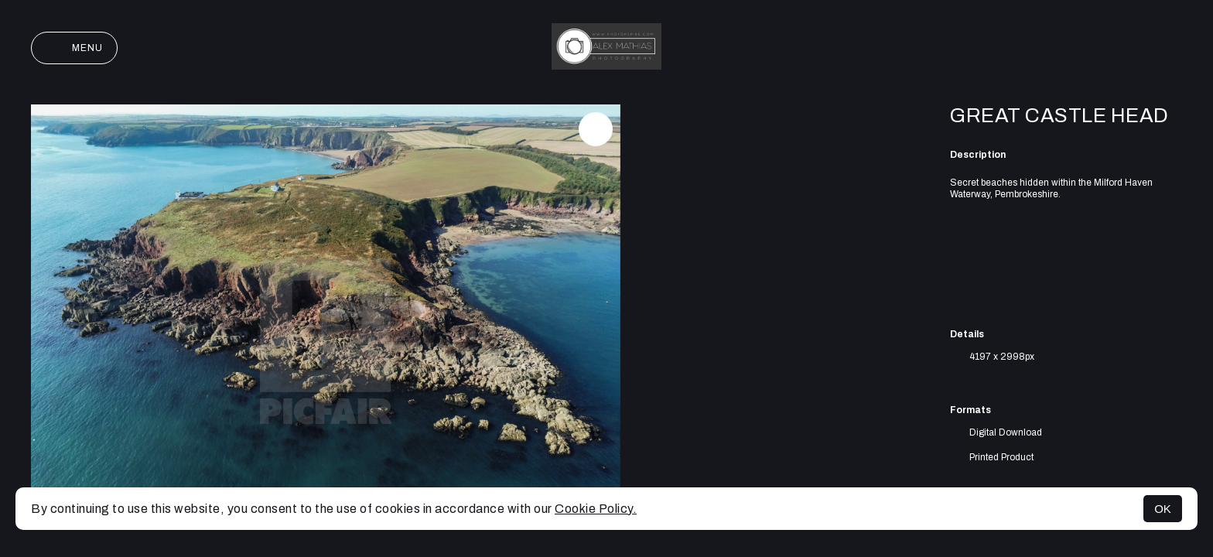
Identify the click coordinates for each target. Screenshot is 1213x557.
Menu (74, 48)
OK (1162, 508)
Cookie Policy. (596, 508)
